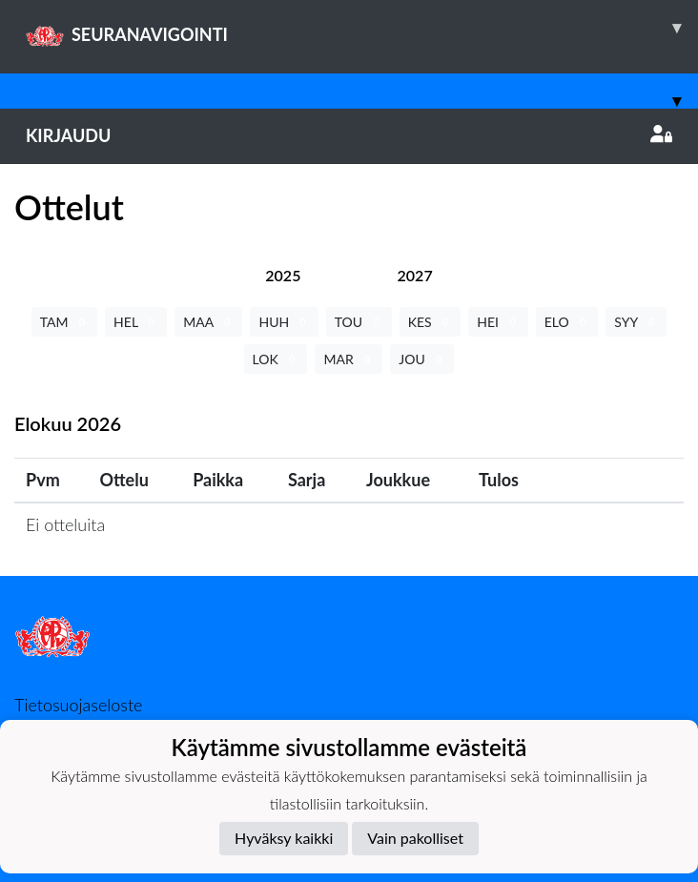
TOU (359, 322)
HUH (283, 322)
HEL (135, 322)
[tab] (283, 275)
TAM (64, 322)
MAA (208, 322)
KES (430, 322)
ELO (567, 322)
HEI (498, 322)
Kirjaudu (349, 135)
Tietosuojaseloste (78, 704)
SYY (636, 322)
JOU (422, 359)
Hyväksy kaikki (284, 838)
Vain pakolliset (415, 838)
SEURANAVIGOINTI (362, 27)
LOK (276, 359)
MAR (348, 359)
